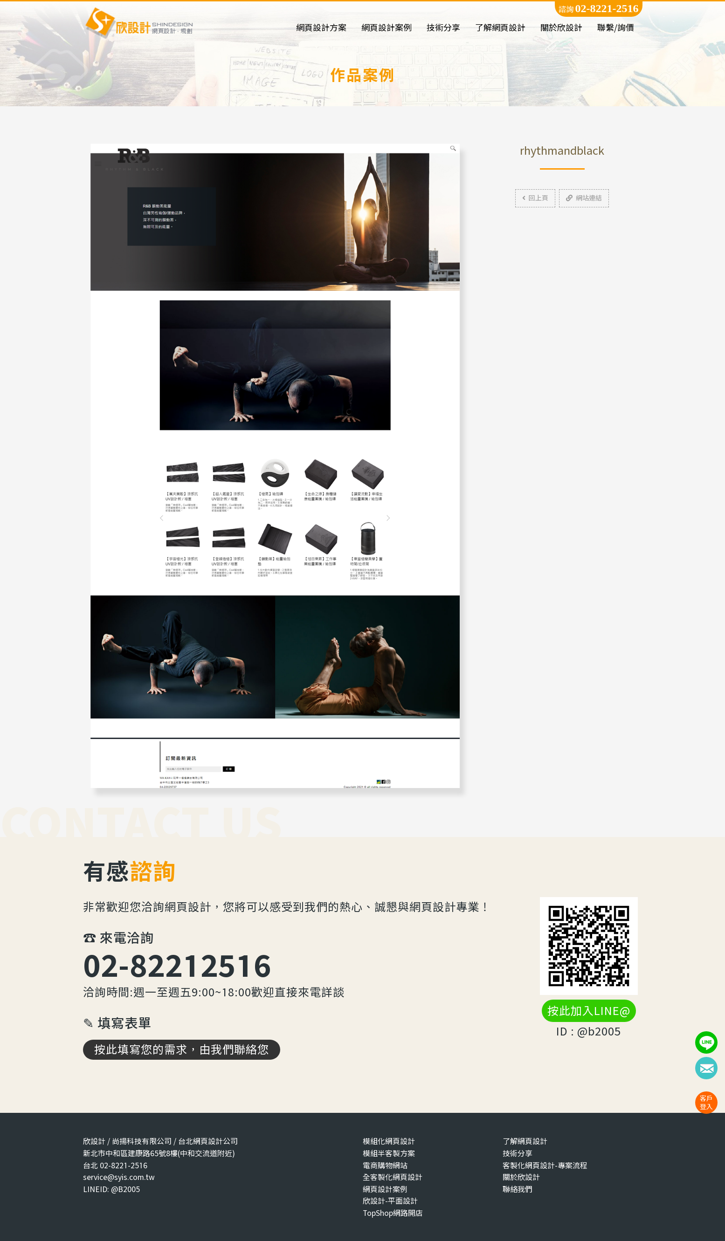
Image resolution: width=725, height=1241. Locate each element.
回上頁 (535, 198)
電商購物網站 (385, 1165)
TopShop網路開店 (393, 1212)
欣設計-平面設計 (390, 1200)
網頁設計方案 (321, 28)
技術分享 (443, 28)
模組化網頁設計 (389, 1141)
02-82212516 (177, 964)
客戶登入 (706, 1102)
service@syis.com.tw (119, 1176)
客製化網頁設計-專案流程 (545, 1165)
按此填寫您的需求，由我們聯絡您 (181, 1049)
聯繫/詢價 (615, 28)
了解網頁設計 (500, 28)
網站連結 (584, 198)
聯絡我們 (517, 1189)
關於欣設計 (561, 28)
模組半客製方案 (389, 1153)
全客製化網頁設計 (392, 1176)
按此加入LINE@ (588, 1010)
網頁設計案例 (386, 28)
